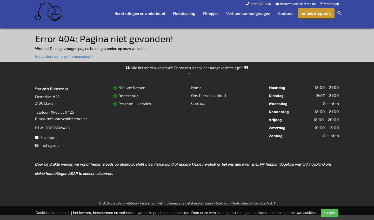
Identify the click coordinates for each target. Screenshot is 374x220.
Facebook (46, 137)
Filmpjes (210, 13)
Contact (285, 13)
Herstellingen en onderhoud (140, 13)
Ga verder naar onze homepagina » (64, 56)
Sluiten (329, 213)
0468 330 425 (62, 112)
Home (196, 87)
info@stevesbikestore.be (67, 118)
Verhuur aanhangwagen (248, 13)
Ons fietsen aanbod (208, 95)
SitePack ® (268, 203)
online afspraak (316, 13)
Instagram (47, 145)
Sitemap (222, 203)
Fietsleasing (184, 13)
